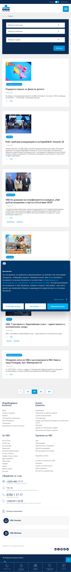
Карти (4, 410)
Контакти (5, 471)
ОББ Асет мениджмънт (43, 448)
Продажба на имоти (42, 456)
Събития (9, 137)
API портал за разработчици (44, 471)
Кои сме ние (6, 440)
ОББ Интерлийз (40, 443)
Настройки (35, 306)
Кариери (5, 463)
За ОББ (6, 436)
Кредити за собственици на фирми (47, 428)
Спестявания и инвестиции (11, 418)
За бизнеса (64, 2)
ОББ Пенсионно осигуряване (45, 446)
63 (28, 392)
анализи (16, 341)
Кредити (5, 415)
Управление (6, 448)
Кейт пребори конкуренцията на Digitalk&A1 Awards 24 (35, 142)
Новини (4, 466)
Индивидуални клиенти (9, 404)
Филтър (59, 48)
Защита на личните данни (44, 466)
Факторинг (39, 425)
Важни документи (41, 468)
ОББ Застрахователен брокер (45, 451)
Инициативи (11, 195)
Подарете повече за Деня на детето (25, 89)
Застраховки (6, 423)
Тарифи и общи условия (10, 456)
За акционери (6, 446)
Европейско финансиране (10, 451)
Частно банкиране (8, 421)
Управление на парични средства (46, 413)
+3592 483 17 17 (14, 481)
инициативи (10, 222)
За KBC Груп (6, 443)
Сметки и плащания (8, 413)
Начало (4, 16)
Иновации (10, 257)
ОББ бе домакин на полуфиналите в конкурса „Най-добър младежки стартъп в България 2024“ (33, 201)
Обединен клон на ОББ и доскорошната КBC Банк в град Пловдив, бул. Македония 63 (33, 361)
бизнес (9, 341)
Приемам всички (58, 306)
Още (9, 101)
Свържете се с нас (12, 476)
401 (49, 392)
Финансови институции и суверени (47, 430)
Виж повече (59, 299)
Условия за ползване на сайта (45, 460)
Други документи (7, 458)
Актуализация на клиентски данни (13, 426)
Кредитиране (40, 410)
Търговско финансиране (43, 415)
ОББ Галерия (6, 461)
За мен (51, 2)
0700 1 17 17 (14, 494)
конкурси (20, 222)
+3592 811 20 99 (14, 501)
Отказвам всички (13, 306)
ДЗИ (37, 440)
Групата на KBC (44, 436)
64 (34, 392)
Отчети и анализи (8, 453)
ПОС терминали (41, 418)
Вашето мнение (7, 469)
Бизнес (9, 319)
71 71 (9, 488)
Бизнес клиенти (40, 404)
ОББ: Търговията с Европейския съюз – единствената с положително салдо (35, 325)
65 (41, 392)
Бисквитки (39, 463)
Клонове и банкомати (14, 511)
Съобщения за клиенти (14, 84)
